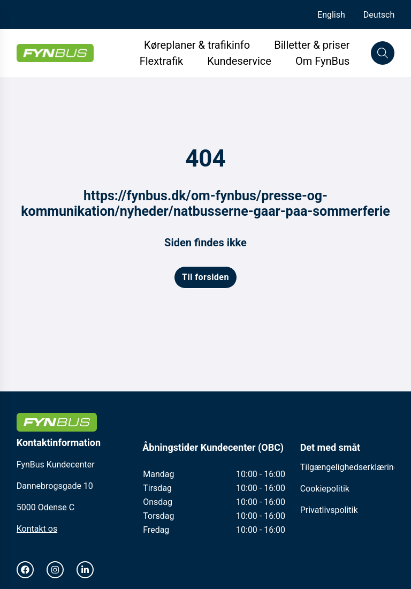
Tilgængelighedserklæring (349, 467)
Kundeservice (240, 61)
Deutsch (378, 15)
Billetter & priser (311, 45)
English (331, 15)
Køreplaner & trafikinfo (197, 45)
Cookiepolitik (324, 489)
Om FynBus (322, 61)
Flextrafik (161, 61)
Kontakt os (37, 529)
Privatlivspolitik (329, 510)
